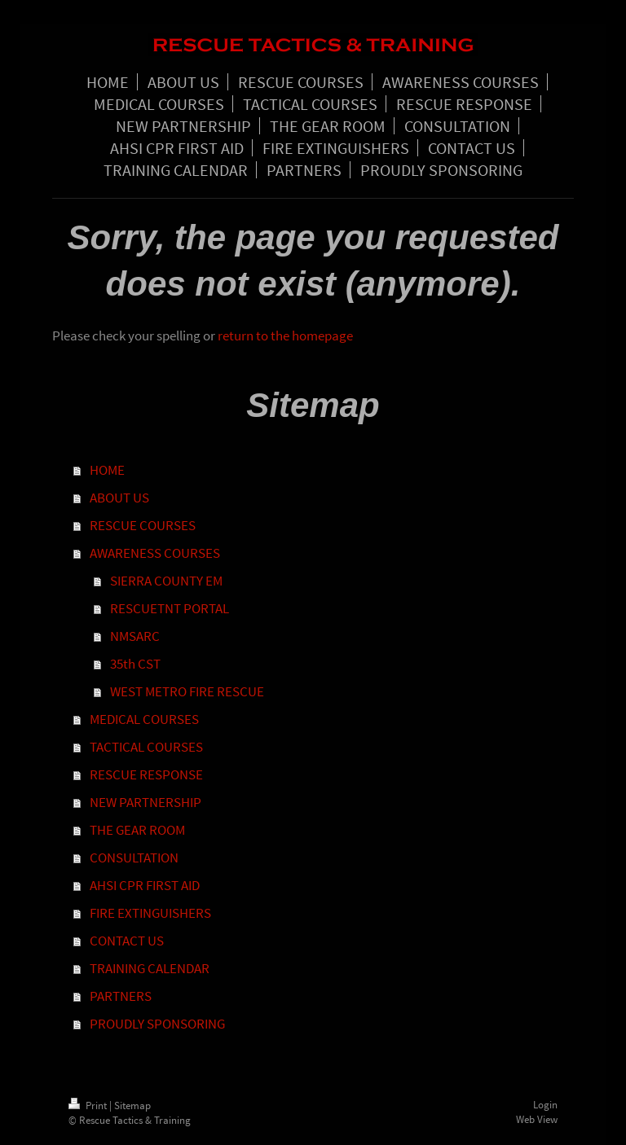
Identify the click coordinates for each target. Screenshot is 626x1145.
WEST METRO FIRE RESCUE (187, 691)
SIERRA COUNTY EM (166, 581)
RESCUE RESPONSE (146, 774)
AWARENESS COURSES (155, 553)
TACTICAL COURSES (146, 747)
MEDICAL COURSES (144, 719)
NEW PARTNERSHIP (145, 802)
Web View (537, 1119)
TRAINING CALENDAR (149, 968)
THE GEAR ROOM (137, 830)
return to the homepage (285, 335)
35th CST (135, 664)
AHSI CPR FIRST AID (145, 885)
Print (88, 1105)
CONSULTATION (134, 857)
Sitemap (132, 1105)
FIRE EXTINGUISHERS (150, 913)
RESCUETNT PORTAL (169, 608)
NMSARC (135, 636)
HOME (107, 470)
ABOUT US (119, 498)
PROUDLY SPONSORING (157, 1024)
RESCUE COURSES (143, 525)
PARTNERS (121, 996)
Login (545, 1105)
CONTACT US (127, 941)
